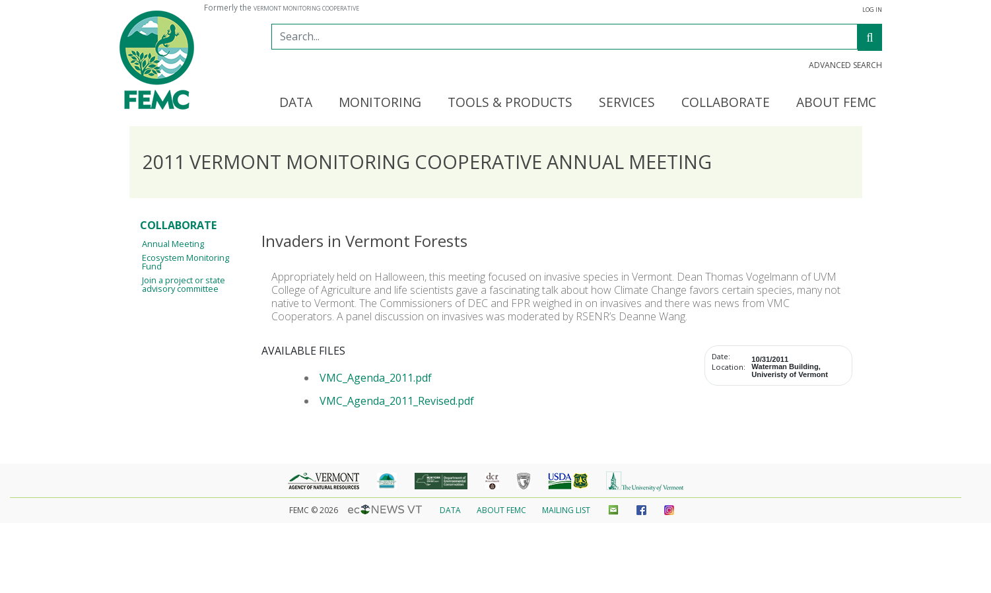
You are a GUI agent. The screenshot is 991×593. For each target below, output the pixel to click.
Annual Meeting (173, 244)
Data (450, 510)
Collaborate (178, 225)
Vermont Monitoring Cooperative (306, 9)
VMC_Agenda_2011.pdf (376, 377)
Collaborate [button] (725, 103)
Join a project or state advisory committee (183, 284)
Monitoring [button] (380, 103)
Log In (872, 10)
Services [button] (627, 103)
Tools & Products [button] (510, 103)
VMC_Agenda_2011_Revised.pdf (397, 401)
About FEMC (501, 510)
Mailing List (566, 510)
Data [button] (295, 103)
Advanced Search (845, 65)
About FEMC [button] (836, 103)
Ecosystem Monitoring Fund (185, 262)
